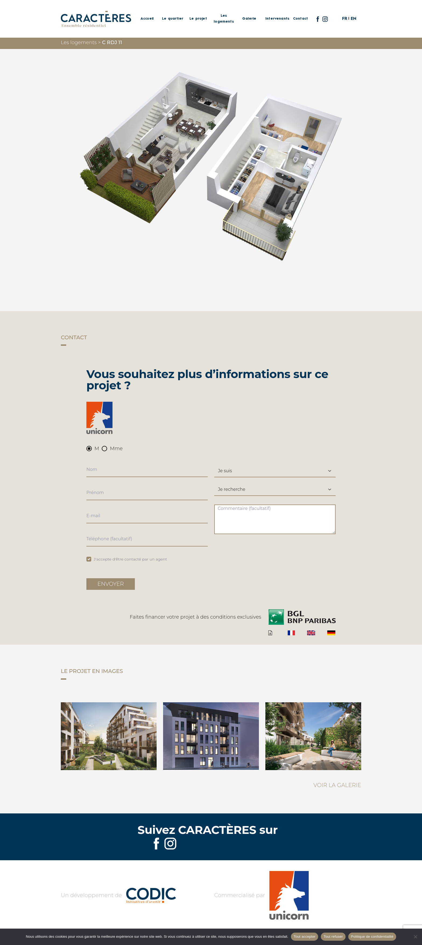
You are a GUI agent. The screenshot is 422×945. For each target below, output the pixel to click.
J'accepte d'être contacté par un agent (130, 559)
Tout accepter (304, 937)
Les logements (224, 18)
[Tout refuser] (415, 936)
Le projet (198, 18)
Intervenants (274, 18)
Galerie (249, 18)
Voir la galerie (337, 785)
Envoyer (110, 584)
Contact (300, 18)
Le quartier (172, 18)
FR (344, 19)
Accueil (147, 18)
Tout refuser (333, 937)
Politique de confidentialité (372, 937)
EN (353, 19)
